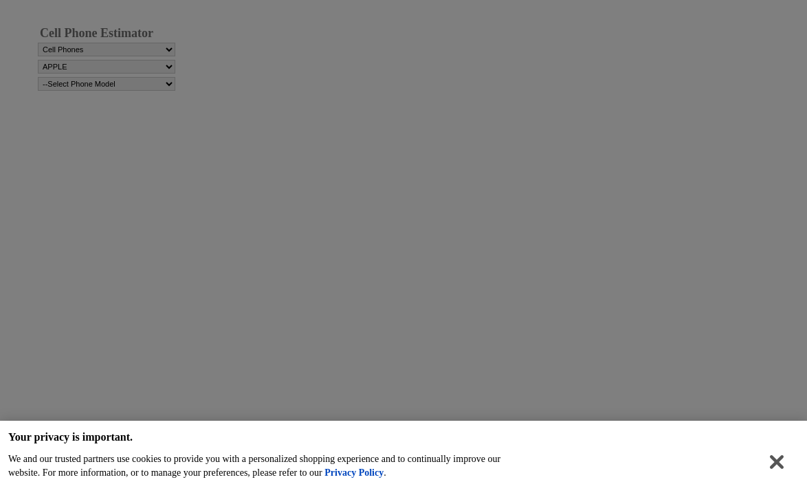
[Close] (777, 465)
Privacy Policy (354, 476)
